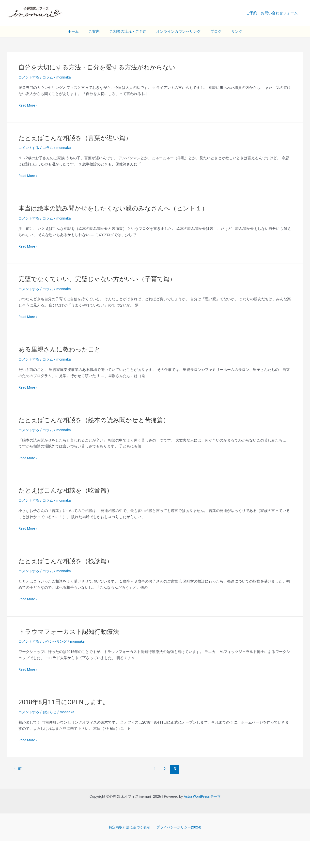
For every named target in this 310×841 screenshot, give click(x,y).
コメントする (29, 77)
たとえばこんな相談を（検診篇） (67, 560)
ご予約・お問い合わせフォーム (273, 13)
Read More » (28, 105)
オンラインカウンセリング (177, 31)
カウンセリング (57, 641)
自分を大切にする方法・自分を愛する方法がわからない (100, 67)
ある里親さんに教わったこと (61, 349)
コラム (49, 77)
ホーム (79, 31)
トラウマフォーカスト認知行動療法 (70, 631)
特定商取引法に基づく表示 (130, 827)
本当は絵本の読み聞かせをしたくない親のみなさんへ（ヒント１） (116, 208)
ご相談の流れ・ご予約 (129, 31)
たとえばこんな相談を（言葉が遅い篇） (77, 137)
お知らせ (51, 711)
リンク (230, 31)
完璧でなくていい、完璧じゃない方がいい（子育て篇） (100, 278)
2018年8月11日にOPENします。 (65, 701)
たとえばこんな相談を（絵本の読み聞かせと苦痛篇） (96, 419)
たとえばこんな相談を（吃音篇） (67, 490)
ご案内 (97, 31)
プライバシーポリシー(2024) (179, 827)
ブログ (212, 31)
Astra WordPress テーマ (202, 795)
